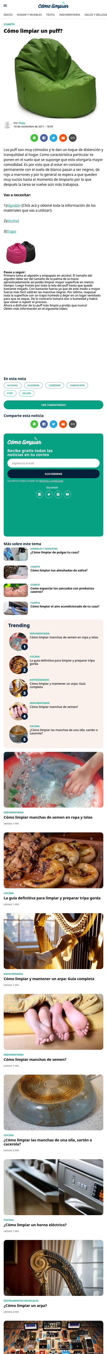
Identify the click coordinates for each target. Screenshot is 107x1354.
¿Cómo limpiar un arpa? (25, 1305)
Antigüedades (39, 680)
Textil (50, 14)
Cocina (35, 656)
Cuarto (9, 24)
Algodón (14, 205)
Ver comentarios (53, 405)
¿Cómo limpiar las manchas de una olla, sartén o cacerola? (64, 731)
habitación (77, 385)
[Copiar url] (73, 138)
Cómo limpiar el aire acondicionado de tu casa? (64, 606)
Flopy (21, 123)
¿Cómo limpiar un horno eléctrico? (35, 1224)
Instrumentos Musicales (21, 1301)
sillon (27, 393)
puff (10, 393)
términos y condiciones (51, 480)
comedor (55, 385)
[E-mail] (53, 463)
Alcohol (13, 220)
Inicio (8, 14)
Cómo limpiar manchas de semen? (54, 707)
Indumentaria (69, 14)
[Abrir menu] (5, 5)
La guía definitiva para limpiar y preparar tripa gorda (62, 662)
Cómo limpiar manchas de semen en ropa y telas (64, 637)
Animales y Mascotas (44, 549)
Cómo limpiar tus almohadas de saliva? (59, 570)
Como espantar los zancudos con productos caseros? (62, 590)
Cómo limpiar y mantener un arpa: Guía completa (57, 685)
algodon (33, 385)
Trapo (11, 231)
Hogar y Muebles (29, 14)
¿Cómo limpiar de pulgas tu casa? (54, 552)
